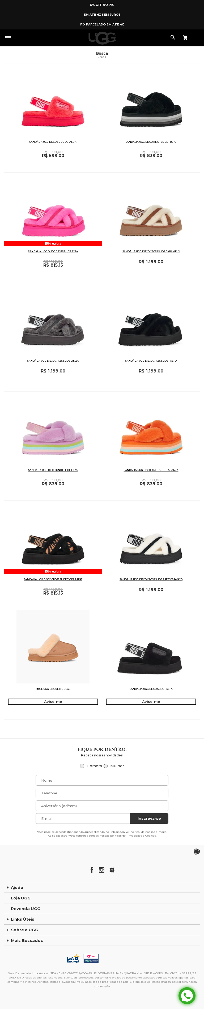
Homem (94, 766)
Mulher (117, 766)
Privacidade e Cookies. (141, 835)
